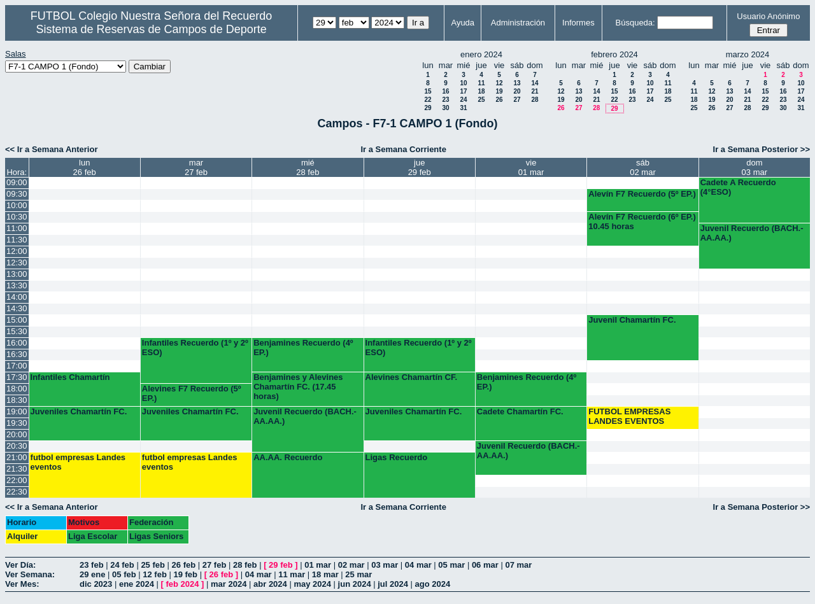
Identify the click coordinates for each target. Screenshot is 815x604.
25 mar (358, 574)
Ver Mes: (22, 584)
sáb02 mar (642, 167)
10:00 (16, 205)
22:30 (16, 491)
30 (445, 107)
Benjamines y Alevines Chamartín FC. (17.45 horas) (298, 386)
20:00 (16, 434)
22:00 (16, 480)
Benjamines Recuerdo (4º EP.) (303, 347)
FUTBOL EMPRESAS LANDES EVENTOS (629, 416)
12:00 (16, 251)
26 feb (184, 565)
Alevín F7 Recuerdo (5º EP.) (642, 194)
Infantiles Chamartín (70, 377)
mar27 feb (196, 167)
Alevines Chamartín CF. (411, 377)
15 (427, 91)
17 (463, 91)
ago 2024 (433, 584)
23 (445, 99)
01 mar (317, 565)
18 (481, 91)
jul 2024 (393, 584)
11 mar (291, 574)
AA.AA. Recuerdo (287, 457)
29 (427, 107)
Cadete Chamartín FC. (520, 411)
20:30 (16, 446)
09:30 (16, 194)
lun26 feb (84, 167)
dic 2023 (96, 584)
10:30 (16, 216)
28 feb (245, 565)
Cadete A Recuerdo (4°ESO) (738, 187)
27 (516, 99)
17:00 (16, 365)
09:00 (16, 182)
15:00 (16, 320)
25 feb (153, 565)
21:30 (16, 469)
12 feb (155, 574)
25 (481, 99)
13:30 (16, 285)
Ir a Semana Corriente (403, 149)
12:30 (16, 262)
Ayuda (462, 22)
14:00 (16, 297)
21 (534, 91)
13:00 (16, 274)
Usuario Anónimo (768, 16)
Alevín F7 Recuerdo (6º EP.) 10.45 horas (642, 221)
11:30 (16, 239)
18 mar (325, 574)
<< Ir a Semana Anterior (51, 149)
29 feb (281, 565)
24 (463, 99)
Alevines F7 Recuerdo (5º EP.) (191, 393)
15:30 (16, 331)
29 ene (92, 574)
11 (481, 83)
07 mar (518, 565)
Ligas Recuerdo (396, 457)
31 (463, 107)
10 (463, 83)
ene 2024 (136, 584)
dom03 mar (754, 167)
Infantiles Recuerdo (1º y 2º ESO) (195, 347)
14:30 (16, 308)
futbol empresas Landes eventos (78, 462)
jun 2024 (354, 584)
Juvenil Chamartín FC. (632, 320)
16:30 (16, 354)
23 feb (92, 565)
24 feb (122, 565)
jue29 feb (419, 167)
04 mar (418, 565)
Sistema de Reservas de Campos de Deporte (151, 29)
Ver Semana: (30, 574)
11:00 (16, 228)
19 (498, 91)
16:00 (16, 343)
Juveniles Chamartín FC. (79, 411)
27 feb (214, 565)
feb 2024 (182, 584)
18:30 (16, 400)
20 (516, 91)
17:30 (16, 377)
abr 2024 (270, 584)
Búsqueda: (635, 22)
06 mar (485, 565)
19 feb (185, 574)
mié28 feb (307, 167)
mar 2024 (228, 584)
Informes (578, 22)
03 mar (384, 565)
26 (498, 99)
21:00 (16, 457)
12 (498, 83)
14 (534, 83)
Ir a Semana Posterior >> (761, 149)
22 (427, 99)
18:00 (16, 388)
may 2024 (312, 584)
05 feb (124, 574)
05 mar (451, 565)
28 (534, 99)
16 (445, 91)
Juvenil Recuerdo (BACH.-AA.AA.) (752, 232)
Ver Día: (20, 565)
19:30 (16, 423)
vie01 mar (531, 167)
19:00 (16, 411)
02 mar (351, 565)
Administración (518, 22)
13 (516, 83)
